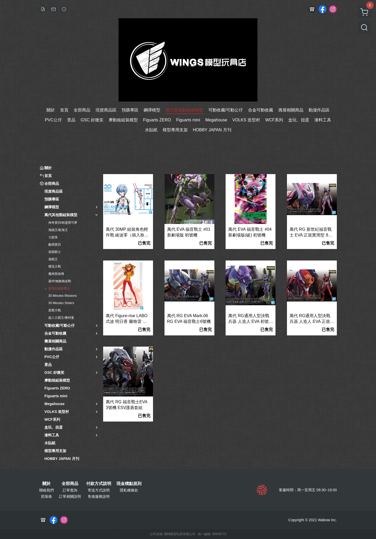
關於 (46, 484)
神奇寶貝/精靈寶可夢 (62, 222)
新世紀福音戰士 (59, 288)
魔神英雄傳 (56, 274)
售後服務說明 (99, 496)
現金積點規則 (129, 484)
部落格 (46, 496)
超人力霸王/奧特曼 (61, 317)
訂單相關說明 (70, 496)
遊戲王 (53, 259)
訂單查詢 (70, 490)
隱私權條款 (129, 490)
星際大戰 (54, 310)
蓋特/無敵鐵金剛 (59, 281)
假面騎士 (54, 252)
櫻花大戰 (54, 266)
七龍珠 (53, 237)
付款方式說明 (98, 484)
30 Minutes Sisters (61, 303)
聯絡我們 (46, 490)
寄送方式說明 (99, 490)
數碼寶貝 (54, 244)
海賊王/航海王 (58, 230)
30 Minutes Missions (62, 296)
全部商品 (70, 484)
